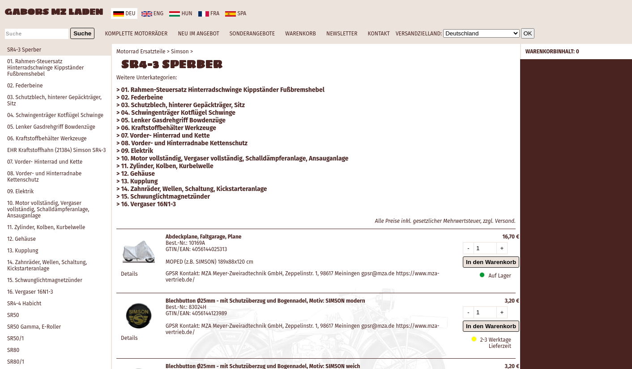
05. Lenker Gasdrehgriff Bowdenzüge (51, 127)
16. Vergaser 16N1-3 (30, 292)
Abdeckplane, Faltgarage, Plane (203, 237)
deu (124, 13)
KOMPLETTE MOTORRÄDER (136, 33)
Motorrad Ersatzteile (141, 51)
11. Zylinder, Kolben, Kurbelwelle (46, 227)
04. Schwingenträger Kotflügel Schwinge (55, 115)
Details (129, 274)
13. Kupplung (22, 250)
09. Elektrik (20, 191)
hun (180, 13)
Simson (180, 51)
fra (208, 13)
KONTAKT (379, 33)
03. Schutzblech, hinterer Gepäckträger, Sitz (54, 100)
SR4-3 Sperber (24, 50)
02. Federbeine (25, 85)
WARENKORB (300, 33)
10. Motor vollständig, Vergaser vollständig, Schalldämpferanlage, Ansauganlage (48, 209)
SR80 (13, 350)
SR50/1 (15, 338)
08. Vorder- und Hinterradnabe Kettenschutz (44, 176)
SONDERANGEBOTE (252, 33)
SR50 (13, 315)
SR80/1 (15, 362)
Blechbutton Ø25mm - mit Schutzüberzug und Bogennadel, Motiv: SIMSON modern (265, 301)
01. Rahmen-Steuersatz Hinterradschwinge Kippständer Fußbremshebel (45, 67)
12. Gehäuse (21, 239)
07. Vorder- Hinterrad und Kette (44, 162)
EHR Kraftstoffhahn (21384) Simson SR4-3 (56, 150)
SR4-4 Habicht (24, 303)
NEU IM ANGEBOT (198, 33)
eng (152, 13)
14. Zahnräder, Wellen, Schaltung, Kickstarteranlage (47, 265)
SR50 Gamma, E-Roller (34, 327)
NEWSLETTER (341, 33)
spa (235, 13)
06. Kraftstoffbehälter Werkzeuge (47, 138)
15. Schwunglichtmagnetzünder (44, 280)
